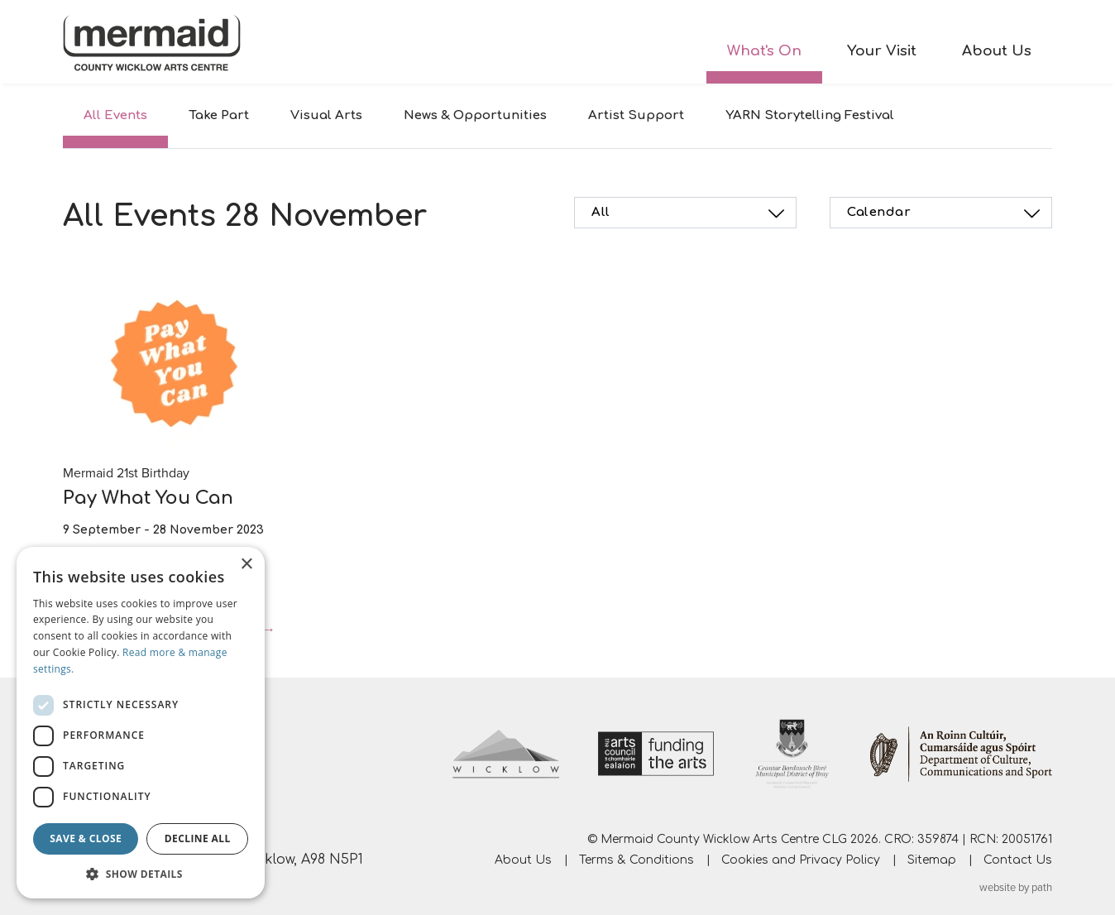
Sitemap (931, 860)
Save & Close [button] (86, 838)
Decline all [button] (198, 838)
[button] (140, 873)
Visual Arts (326, 115)
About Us (996, 51)
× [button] (246, 564)
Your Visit (881, 51)
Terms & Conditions (636, 860)
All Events (115, 115)
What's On (764, 51)
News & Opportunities (475, 115)
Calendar (946, 213)
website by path (1015, 887)
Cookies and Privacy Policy (800, 860)
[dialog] (141, 722)
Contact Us (1017, 860)
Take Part (219, 115)
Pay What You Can (148, 498)
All (690, 213)
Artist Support (636, 115)
